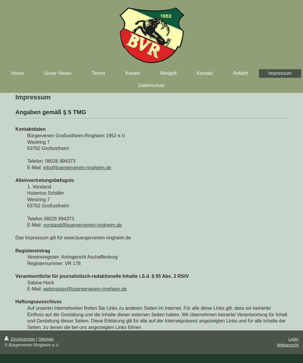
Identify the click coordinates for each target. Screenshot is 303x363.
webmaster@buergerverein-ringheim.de (85, 288)
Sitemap (46, 339)
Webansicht (288, 345)
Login (294, 339)
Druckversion (20, 339)
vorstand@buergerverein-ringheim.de (82, 225)
